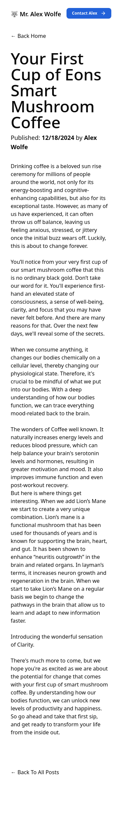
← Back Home (28, 36)
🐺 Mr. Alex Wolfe (36, 14)
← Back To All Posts (35, 772)
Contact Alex (89, 13)
